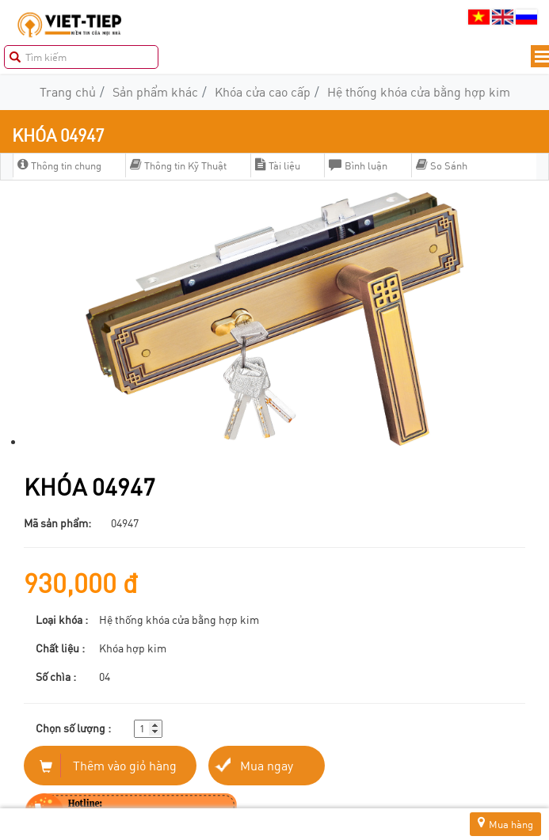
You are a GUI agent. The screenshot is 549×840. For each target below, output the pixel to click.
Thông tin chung (59, 165)
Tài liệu (277, 165)
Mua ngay (266, 765)
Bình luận (358, 165)
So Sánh (441, 165)
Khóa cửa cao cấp (263, 91)
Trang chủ (68, 91)
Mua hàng (505, 823)
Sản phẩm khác (155, 91)
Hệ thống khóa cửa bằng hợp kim (418, 91)
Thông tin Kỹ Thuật (178, 165)
